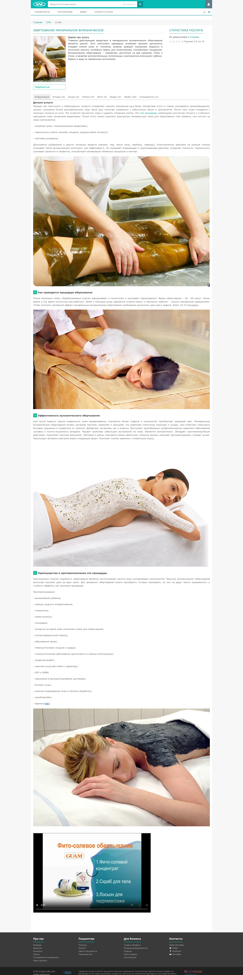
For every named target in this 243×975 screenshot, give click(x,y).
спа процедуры (148, 113)
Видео (83, 12)
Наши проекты (40, 960)
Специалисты (42, 12)
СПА (48, 22)
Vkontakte (175, 954)
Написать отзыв (104, 12)
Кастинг (82, 948)
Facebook (175, 951)
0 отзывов (193, 37)
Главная (37, 22)
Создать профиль (132, 945)
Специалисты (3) (148, 97)
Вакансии (37, 948)
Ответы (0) (88, 97)
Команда (37, 945)
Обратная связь (176, 945)
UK (204, 12)
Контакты (37, 951)
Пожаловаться (85, 954)
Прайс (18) (130, 97)
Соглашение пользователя (46, 957)
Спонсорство (130, 957)
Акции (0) (73, 97)
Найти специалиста (88, 951)
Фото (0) (102, 97)
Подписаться (42, 86)
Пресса (36, 954)
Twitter (173, 948)
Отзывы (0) (58, 97)
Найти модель (130, 954)
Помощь (83, 945)
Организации (65, 12)
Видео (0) (115, 97)
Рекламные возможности (136, 948)
